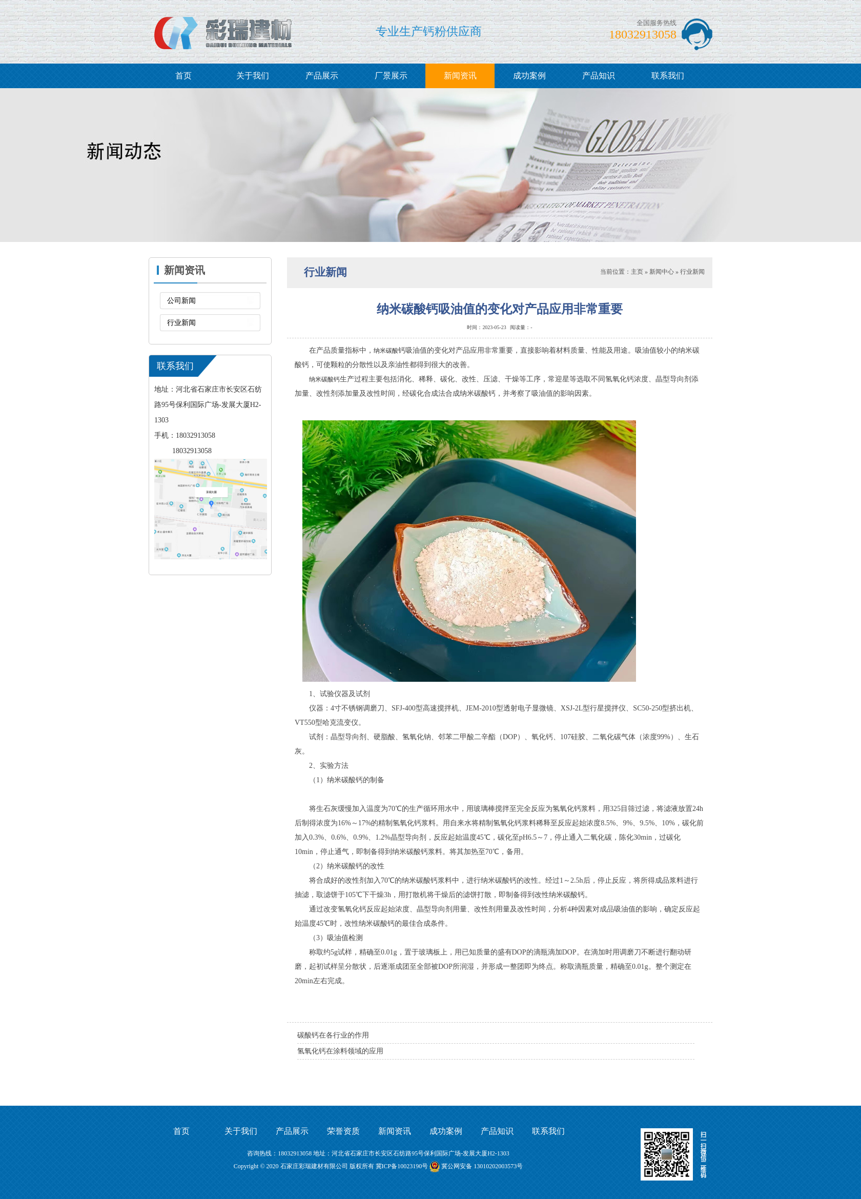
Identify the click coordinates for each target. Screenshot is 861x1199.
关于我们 (252, 75)
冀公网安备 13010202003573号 (482, 1166)
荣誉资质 (343, 1131)
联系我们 (667, 75)
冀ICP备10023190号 (402, 1166)
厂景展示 (391, 75)
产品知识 (598, 75)
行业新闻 (181, 323)
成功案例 (529, 75)
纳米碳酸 (386, 350)
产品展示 (321, 75)
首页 (183, 75)
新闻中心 (661, 271)
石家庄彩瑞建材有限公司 (314, 1166)
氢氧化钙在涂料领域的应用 (340, 1051)
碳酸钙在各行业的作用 (333, 1035)
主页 (637, 271)
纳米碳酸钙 (324, 379)
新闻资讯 (460, 75)
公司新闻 (181, 300)
